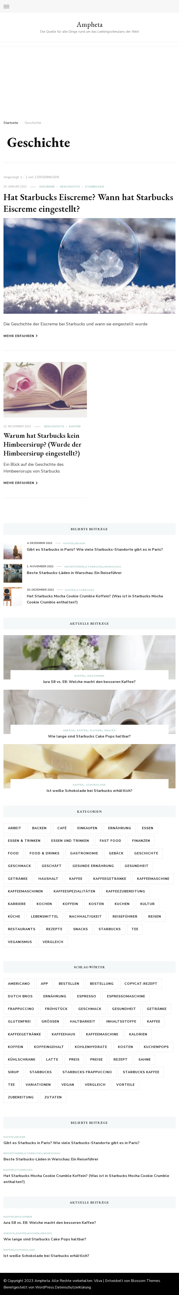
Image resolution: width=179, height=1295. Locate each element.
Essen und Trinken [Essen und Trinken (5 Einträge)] (70, 840)
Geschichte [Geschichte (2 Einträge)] (146, 853)
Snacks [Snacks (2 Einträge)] (80, 929)
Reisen (80, 543)
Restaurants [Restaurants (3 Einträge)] (21, 929)
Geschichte (70, 186)
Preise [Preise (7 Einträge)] (96, 1059)
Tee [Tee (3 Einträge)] (11, 1084)
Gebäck (68, 730)
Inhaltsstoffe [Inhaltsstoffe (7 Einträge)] (121, 1021)
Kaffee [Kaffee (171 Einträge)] (76, 878)
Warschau (112, 566)
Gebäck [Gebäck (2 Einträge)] (116, 853)
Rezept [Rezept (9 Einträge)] (121, 1059)
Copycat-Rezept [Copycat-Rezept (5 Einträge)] (141, 983)
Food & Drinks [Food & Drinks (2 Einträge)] (44, 853)
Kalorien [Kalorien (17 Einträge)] (138, 1034)
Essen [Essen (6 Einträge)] (147, 828)
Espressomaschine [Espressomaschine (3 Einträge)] (126, 996)
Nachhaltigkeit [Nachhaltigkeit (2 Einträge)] (85, 916)
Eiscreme (47, 186)
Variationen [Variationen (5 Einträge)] (38, 1084)
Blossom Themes (145, 1280)
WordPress (44, 1287)
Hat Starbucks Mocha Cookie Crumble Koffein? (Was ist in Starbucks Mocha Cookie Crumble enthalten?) (95, 599)
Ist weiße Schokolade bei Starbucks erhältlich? (89, 790)
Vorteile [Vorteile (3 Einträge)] (125, 1084)
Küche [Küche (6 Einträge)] (14, 916)
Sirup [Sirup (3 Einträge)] (13, 1072)
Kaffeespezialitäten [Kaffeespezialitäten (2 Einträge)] (74, 891)
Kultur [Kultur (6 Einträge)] (147, 904)
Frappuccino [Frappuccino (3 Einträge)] (21, 1008)
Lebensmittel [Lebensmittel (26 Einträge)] (45, 916)
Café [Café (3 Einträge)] (62, 828)
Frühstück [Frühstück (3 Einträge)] (56, 1008)
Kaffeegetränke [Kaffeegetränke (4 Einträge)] (109, 878)
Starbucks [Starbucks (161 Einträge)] (41, 1072)
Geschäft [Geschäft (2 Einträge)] (52, 865)
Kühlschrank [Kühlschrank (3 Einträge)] (21, 1059)
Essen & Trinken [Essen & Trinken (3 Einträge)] (24, 840)
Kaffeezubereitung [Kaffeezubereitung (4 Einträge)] (125, 891)
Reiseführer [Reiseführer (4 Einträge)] (125, 916)
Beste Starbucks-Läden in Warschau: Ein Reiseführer (74, 572)
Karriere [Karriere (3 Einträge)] (17, 904)
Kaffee (75, 426)
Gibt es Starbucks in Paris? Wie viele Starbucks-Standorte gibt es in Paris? (95, 549)
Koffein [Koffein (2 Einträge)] (70, 904)
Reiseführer (74, 566)
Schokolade (96, 784)
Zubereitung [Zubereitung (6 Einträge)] (21, 1097)
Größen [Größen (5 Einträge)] (50, 1021)
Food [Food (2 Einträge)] (13, 853)
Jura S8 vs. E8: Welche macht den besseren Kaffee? (89, 681)
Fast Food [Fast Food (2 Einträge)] (110, 840)
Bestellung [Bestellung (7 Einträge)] (102, 983)
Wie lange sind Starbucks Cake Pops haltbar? (89, 736)
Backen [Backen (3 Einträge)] (39, 828)
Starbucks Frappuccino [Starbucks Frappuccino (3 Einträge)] (87, 1072)
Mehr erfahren (20, 336)
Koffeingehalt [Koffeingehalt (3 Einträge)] (49, 1046)
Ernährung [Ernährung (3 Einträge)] (54, 996)
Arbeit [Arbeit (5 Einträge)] (14, 828)
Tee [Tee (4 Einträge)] (134, 929)
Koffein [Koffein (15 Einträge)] (15, 1046)
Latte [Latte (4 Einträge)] (52, 1059)
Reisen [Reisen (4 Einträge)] (154, 916)
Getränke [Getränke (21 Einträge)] (18, 878)
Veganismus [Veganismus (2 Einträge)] (20, 942)
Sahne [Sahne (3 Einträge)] (144, 1059)
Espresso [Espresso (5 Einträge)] (86, 996)
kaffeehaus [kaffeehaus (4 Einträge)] (63, 1034)
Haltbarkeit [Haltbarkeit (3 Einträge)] (83, 1021)
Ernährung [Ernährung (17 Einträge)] (119, 828)
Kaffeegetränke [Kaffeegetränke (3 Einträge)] (24, 1034)
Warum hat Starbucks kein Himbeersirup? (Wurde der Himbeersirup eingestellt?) (42, 444)
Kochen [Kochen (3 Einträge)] (44, 904)
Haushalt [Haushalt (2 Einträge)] (48, 878)
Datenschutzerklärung (73, 1287)
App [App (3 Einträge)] (44, 983)
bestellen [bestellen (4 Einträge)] (69, 983)
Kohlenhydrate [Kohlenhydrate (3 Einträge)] (91, 1046)
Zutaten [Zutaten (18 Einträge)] (53, 1097)
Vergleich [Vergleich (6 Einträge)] (95, 1084)
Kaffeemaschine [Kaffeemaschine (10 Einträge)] (102, 1034)
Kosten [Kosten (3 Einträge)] (96, 904)
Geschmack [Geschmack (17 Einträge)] (89, 1008)
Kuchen (96, 730)
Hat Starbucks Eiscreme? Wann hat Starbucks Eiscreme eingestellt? (70, 203)
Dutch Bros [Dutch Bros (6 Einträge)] (20, 996)
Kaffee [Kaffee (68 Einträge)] (153, 1021)
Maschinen (95, 675)
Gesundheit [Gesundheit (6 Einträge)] (124, 1008)
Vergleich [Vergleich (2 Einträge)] (53, 942)
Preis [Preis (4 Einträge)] (74, 1059)
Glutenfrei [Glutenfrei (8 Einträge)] (19, 1021)
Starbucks (94, 186)
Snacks (110, 730)
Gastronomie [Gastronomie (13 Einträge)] (84, 853)
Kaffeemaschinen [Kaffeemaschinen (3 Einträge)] (25, 891)
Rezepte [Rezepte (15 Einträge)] (54, 929)
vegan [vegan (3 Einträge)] (68, 1084)
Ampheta (90, 24)
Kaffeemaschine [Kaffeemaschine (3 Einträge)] (153, 878)
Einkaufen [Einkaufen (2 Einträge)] (87, 828)
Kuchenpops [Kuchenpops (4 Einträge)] (156, 1046)
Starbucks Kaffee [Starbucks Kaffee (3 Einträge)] (141, 1072)
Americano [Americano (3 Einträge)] (19, 983)
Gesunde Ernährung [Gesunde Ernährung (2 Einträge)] (93, 865)
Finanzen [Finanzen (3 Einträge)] (141, 840)
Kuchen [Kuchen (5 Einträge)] (122, 904)
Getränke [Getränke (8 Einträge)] (157, 1008)
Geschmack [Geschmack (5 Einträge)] (19, 865)
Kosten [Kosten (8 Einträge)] (125, 1046)
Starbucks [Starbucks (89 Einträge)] (110, 929)
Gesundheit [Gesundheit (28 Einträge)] (137, 865)
